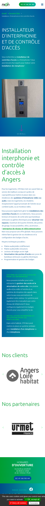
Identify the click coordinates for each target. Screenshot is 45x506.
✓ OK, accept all (32, 499)
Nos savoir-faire (14, 13)
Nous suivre (22, 490)
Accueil (4, 13)
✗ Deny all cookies (18, 503)
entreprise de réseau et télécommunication (22, 229)
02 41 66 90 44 (27, 4)
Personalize (34, 503)
